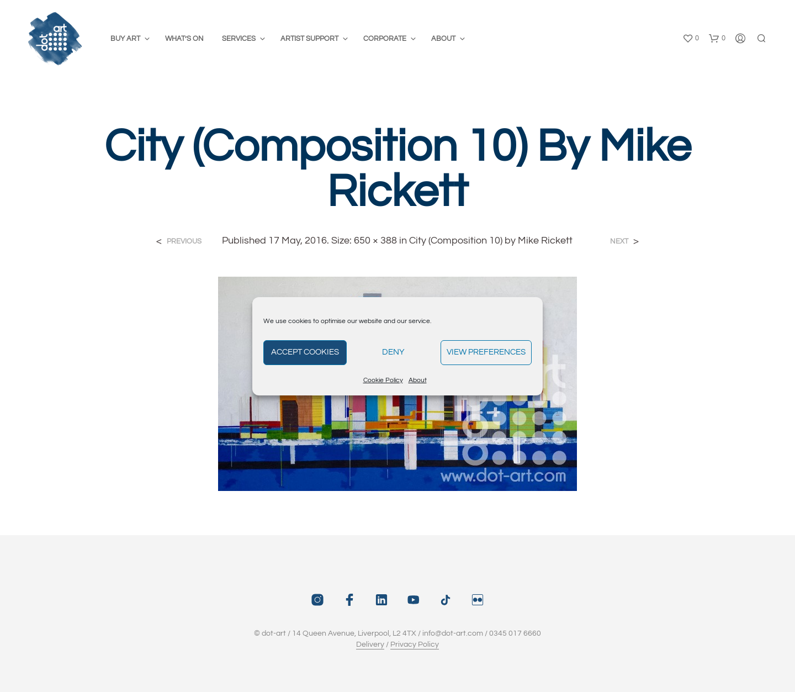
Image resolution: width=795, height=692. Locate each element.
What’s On (184, 39)
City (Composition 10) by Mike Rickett (491, 240)
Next (619, 241)
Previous (184, 241)
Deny (393, 352)
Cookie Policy (383, 380)
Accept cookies (305, 352)
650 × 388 (375, 240)
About (418, 380)
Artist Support (309, 39)
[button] (690, 38)
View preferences (486, 352)
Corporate (384, 39)
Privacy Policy (414, 644)
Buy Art (125, 39)
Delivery (370, 644)
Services (239, 39)
